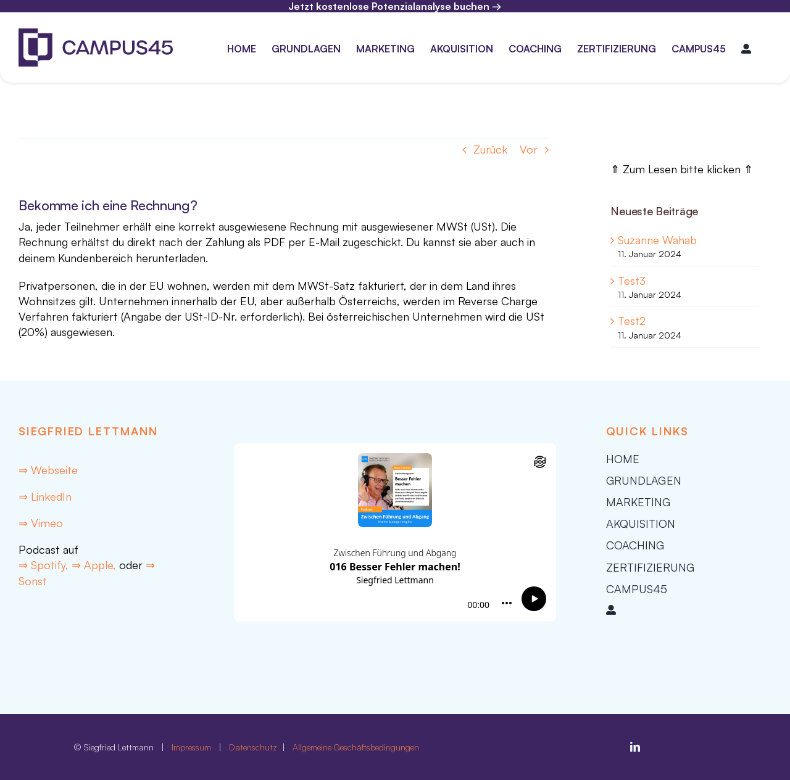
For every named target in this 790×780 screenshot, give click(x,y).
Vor (529, 149)
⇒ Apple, (94, 565)
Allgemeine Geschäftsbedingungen (356, 747)
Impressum (191, 747)
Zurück (490, 149)
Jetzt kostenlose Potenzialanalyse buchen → (395, 6)
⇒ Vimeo (41, 523)
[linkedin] (635, 747)
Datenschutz (254, 747)
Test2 (632, 320)
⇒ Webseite (48, 470)
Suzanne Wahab (657, 240)
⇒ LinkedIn (45, 496)
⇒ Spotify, (45, 565)
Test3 (632, 280)
